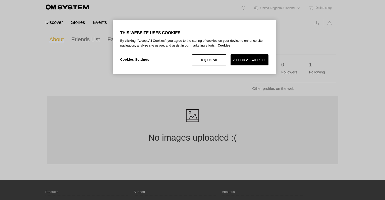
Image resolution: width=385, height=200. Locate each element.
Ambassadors (129, 22)
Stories (78, 22)
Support (159, 22)
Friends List (85, 39)
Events (100, 22)
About (56, 39)
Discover (54, 22)
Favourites (120, 39)
